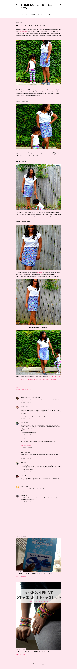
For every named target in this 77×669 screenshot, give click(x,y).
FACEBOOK (24, 379)
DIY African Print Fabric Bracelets (33, 651)
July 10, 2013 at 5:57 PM (26, 458)
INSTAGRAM (45, 379)
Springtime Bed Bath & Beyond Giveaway (35, 573)
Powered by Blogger (38, 664)
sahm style (21, 389)
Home (22, 14)
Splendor (23, 495)
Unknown (23, 486)
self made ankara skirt (55, 376)
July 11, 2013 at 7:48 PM (26, 501)
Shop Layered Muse (26, 445)
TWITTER (30, 379)
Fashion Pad (24, 476)
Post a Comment (20, 505)
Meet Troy (28, 14)
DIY (38, 14)
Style (34, 14)
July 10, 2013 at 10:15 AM (26, 434)
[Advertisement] (38, 521)
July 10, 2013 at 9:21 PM (26, 471)
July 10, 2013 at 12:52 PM (26, 447)
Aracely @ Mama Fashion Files (29, 397)
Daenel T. (23, 406)
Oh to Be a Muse (25, 439)
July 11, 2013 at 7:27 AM (26, 482)
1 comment (22, 654)
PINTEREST (53, 379)
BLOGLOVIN (37, 379)
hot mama (39, 272)
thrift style (27, 389)
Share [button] (17, 387)
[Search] (60, 4)
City (41, 14)
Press (49, 14)
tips (30, 389)
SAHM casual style (23, 31)
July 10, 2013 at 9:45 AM (26, 418)
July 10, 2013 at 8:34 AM (26, 402)
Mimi (22, 462)
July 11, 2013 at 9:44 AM (26, 491)
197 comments (23, 576)
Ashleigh (23, 422)
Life (45, 14)
